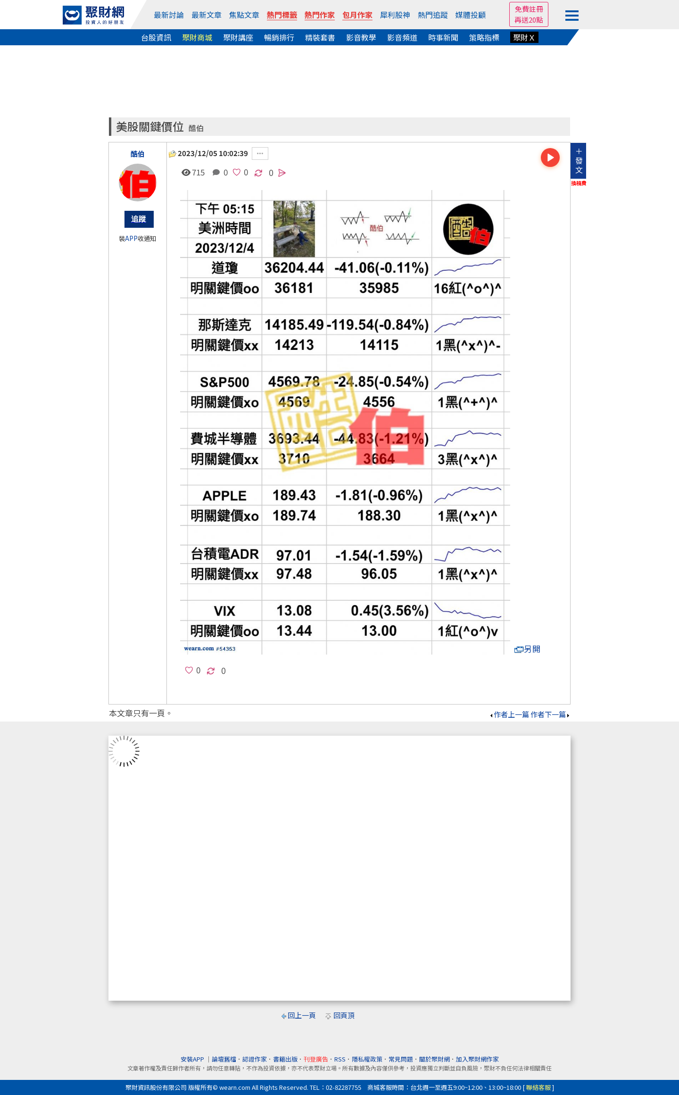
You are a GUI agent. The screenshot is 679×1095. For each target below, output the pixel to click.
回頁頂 (344, 1015)
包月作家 (357, 14)
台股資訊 (156, 37)
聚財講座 (238, 37)
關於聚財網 (434, 1058)
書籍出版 (285, 1058)
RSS (340, 1058)
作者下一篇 (550, 714)
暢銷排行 (279, 37)
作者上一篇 (509, 714)
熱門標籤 (282, 14)
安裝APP (193, 1058)
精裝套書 (320, 37)
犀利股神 (395, 14)
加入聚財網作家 (477, 1058)
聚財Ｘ (524, 37)
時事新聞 (443, 37)
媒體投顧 (470, 14)
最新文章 (206, 14)
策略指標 (484, 37)
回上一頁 (302, 1015)
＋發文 (579, 160)
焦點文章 (244, 14)
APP (131, 238)
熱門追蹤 (433, 14)
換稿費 (579, 183)
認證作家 (254, 1058)
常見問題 (401, 1058)
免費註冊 (529, 9)
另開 (527, 649)
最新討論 (169, 14)
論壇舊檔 (224, 1058)
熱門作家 (320, 14)
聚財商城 (197, 37)
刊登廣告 (316, 1058)
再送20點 (528, 20)
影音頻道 (402, 37)
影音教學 (361, 37)
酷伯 (196, 128)
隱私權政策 (367, 1058)
